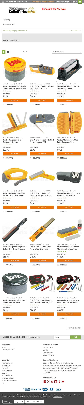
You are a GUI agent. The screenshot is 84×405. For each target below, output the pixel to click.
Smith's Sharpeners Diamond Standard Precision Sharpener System (41, 302)
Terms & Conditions (7, 378)
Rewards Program (7, 363)
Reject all (19, 401)
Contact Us (5, 368)
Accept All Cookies (34, 401)
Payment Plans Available (9, 380)
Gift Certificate (59, 2)
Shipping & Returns (48, 355)
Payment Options (7, 370)
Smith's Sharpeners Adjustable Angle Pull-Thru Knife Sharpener (42, 88)
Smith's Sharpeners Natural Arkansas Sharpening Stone (40, 194)
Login (67, 2)
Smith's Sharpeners (8, 84)
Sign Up (74, 2)
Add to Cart (14, 100)
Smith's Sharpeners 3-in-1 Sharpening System (13, 141)
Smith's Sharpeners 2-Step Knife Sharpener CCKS (67, 141)
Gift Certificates (48, 347)
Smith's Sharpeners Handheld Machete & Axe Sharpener (14, 194)
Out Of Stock (42, 154)
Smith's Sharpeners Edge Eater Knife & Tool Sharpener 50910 (15, 87)
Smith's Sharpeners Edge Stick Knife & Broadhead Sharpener (14, 248)
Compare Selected (74, 328)
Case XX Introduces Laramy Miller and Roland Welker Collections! (59, 371)
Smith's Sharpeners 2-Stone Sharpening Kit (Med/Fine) (68, 248)
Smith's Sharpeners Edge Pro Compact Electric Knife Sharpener (68, 195)
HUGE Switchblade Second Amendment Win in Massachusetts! (62, 365)
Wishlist (45, 350)
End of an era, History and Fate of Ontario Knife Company (60, 368)
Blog (3, 383)
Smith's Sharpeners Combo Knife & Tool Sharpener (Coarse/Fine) (40, 249)
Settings (7, 401)
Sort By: (25, 52)
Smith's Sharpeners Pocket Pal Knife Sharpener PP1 (42, 141)
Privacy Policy (6, 365)
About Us (4, 373)
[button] (42, 31)
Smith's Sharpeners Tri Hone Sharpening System (68, 87)
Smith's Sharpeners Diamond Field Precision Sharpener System (68, 302)
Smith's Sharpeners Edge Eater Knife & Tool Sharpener (15, 301)
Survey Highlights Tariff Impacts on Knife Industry (58, 363)
